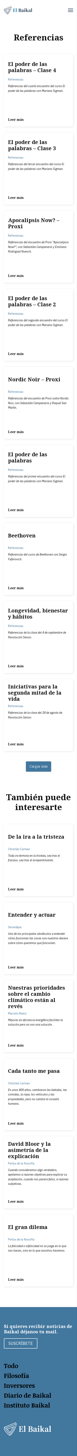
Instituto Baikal (27, 1405)
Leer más (16, 119)
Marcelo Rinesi (17, 1013)
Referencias (15, 79)
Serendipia (15, 927)
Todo (11, 1365)
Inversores (19, 1385)
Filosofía (16, 1375)
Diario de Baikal (27, 1395)
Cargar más (38, 766)
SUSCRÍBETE (20, 1343)
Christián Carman (19, 849)
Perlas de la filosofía (21, 1163)
